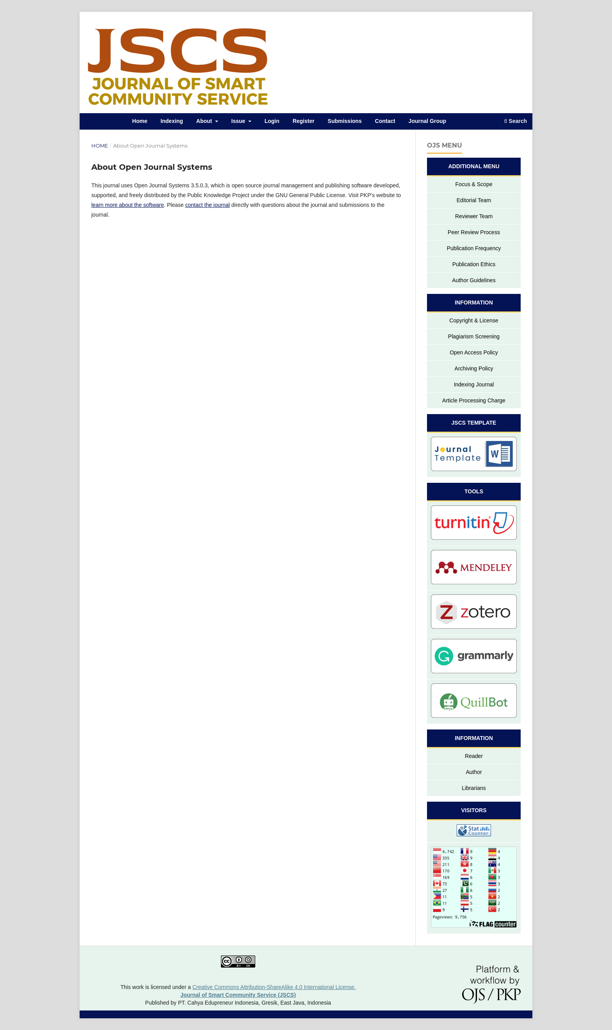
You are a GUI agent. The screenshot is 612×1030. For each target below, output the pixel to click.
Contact (385, 121)
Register (304, 121)
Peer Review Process (474, 232)
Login (272, 121)
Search (515, 121)
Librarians (474, 788)
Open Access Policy (474, 352)
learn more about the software (127, 205)
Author (474, 772)
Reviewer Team (474, 216)
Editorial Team (474, 200)
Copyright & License (473, 320)
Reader (474, 756)
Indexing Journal (474, 384)
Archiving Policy (474, 368)
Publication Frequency (474, 248)
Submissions (345, 121)
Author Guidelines (473, 280)
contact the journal (207, 205)
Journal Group (427, 121)
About (204, 121)
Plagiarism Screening (474, 336)
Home (140, 121)
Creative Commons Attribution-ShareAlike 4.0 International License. (274, 987)
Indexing (171, 121)
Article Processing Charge (473, 400)
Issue (239, 121)
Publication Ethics (474, 264)
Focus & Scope (474, 184)
